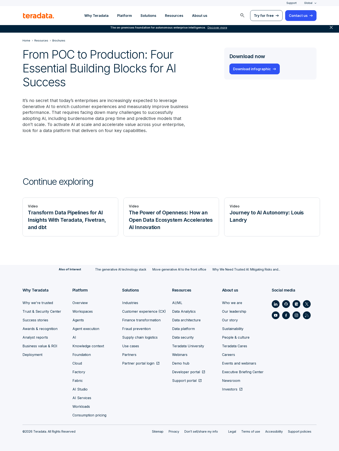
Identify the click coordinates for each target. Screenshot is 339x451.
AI (74, 337)
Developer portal (186, 372)
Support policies (299, 431)
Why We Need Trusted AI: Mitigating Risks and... (246, 270)
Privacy (174, 431)
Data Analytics (184, 311)
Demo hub (180, 363)
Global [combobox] (308, 3)
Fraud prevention (136, 329)
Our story (230, 320)
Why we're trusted (37, 303)
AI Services (81, 398)
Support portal (184, 381)
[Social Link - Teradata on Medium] (296, 304)
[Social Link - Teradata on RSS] (307, 315)
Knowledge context (88, 346)
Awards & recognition (40, 329)
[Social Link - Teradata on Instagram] (296, 315)
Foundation (81, 355)
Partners (129, 355)
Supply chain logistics (140, 337)
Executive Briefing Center (243, 372)
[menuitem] (242, 15)
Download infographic (252, 69)
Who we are (232, 303)
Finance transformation (141, 320)
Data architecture (186, 320)
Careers (228, 355)
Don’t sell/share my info (201, 431)
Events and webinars (239, 363)
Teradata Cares (234, 346)
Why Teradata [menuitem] (96, 15)
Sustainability (232, 329)
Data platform (183, 329)
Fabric (77, 381)
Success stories (35, 320)
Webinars (179, 355)
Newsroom (231, 381)
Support (291, 3)
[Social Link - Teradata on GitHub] (286, 304)
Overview (80, 303)
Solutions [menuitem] (148, 15)
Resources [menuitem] (174, 15)
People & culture (235, 337)
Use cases (130, 346)
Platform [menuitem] (124, 15)
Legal (232, 431)
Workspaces (82, 311)
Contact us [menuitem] (298, 15)
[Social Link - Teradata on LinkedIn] (276, 304)
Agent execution (85, 329)
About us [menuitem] (199, 15)
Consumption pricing (89, 415)
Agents (78, 320)
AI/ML (177, 303)
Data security (183, 337)
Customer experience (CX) (144, 311)
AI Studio (80, 389)
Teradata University (188, 346)
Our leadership (234, 311)
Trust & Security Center (41, 311)
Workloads (81, 407)
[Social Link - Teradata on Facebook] (286, 315)
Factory (78, 372)
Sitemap (157, 431)
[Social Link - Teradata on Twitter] (307, 304)
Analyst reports (35, 337)
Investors (229, 389)
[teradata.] (38, 16)
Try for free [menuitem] (264, 15)
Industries (130, 303)
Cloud (77, 363)
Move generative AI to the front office (179, 270)
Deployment (32, 355)
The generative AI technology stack (120, 270)
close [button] (331, 30)
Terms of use (250, 431)
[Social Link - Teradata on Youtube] (276, 315)
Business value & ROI (39, 346)
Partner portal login (138, 363)
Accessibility (274, 431)
